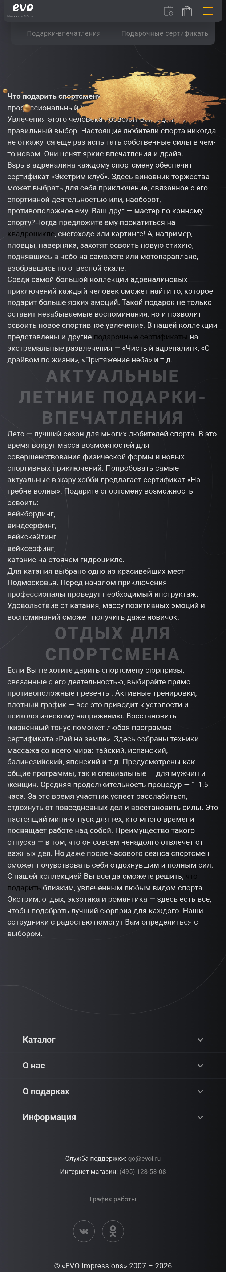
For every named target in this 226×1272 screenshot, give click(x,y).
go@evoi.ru (144, 1158)
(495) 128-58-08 (143, 1171)
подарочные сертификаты (141, 337)
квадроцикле (31, 233)
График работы (113, 1199)
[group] (64, 33)
